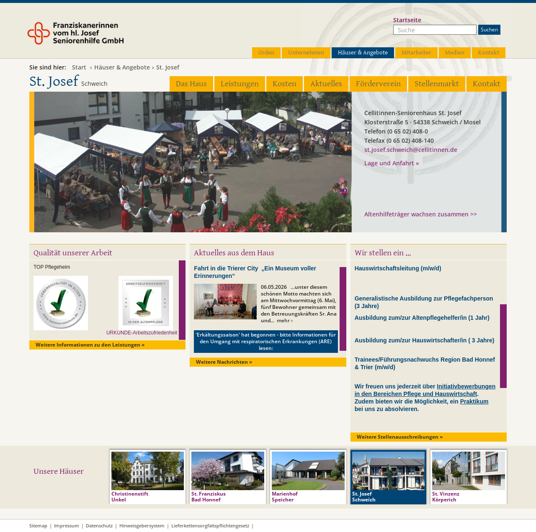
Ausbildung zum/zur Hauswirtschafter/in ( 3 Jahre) (425, 340)
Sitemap (38, 525)
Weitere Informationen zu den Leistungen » (90, 344)
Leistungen (240, 84)
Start (79, 67)
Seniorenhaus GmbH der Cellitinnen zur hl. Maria (414, 192)
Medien (454, 52)
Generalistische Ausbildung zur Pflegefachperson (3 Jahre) (424, 302)
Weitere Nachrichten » (224, 361)
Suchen (489, 29)
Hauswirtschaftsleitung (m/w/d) (398, 268)
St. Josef (167, 67)
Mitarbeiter (416, 52)
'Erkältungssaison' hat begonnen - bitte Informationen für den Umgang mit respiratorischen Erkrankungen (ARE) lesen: (266, 341)
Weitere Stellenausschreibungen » (400, 436)
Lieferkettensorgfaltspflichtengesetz (210, 525)
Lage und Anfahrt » (391, 163)
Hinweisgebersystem (142, 525)
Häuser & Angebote (363, 52)
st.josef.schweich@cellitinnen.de (410, 150)
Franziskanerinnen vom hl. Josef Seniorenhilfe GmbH (91, 36)
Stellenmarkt (437, 84)
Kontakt (488, 52)
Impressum (66, 525)
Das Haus (191, 84)
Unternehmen (306, 52)
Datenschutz (99, 525)
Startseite (407, 20)
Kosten (284, 84)
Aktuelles (326, 84)
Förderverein (378, 84)
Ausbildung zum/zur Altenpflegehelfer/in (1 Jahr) (422, 317)
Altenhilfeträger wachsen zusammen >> (420, 214)
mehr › (285, 320)
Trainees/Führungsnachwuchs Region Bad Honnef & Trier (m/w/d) (425, 363)
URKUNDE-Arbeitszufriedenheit (141, 333)
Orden (266, 52)
